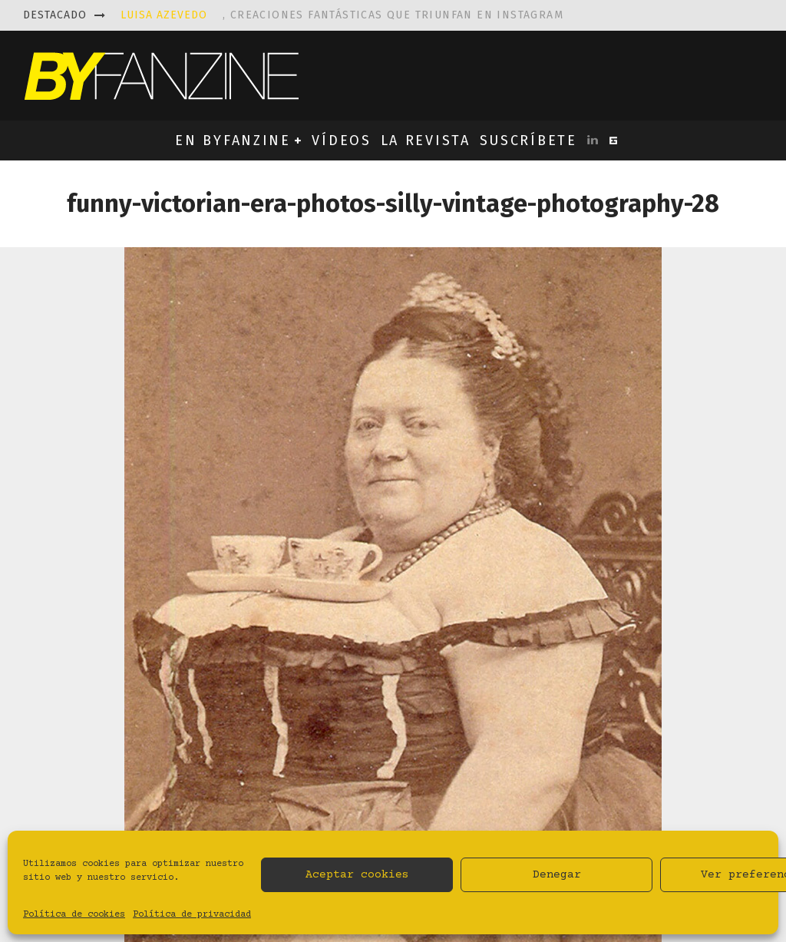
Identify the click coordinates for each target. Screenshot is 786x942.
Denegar (557, 874)
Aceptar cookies (357, 874)
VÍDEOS (341, 140)
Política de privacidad (192, 915)
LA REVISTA (426, 140)
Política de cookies (74, 915)
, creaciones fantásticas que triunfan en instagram (342, 14)
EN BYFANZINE (232, 140)
